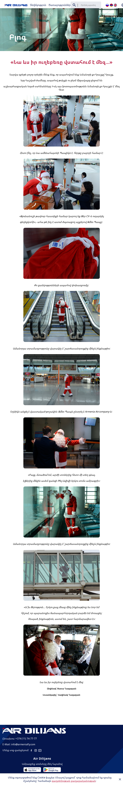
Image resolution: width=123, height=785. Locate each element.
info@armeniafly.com (23, 736)
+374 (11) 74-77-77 (26, 730)
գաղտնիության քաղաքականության (74, 781)
